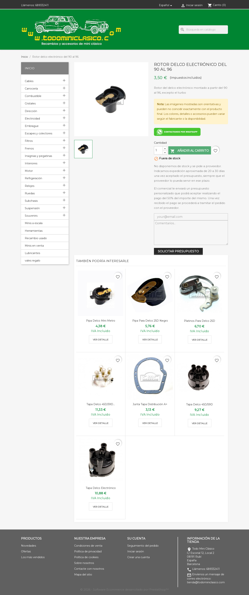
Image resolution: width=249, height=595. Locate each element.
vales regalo (32, 260)
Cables (29, 81)
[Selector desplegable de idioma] (166, 5)
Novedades (28, 545)
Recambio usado (36, 238)
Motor (29, 171)
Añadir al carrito (189, 151)
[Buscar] (203, 29)
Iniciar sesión (135, 551)
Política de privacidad (88, 551)
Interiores (31, 163)
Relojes (29, 186)
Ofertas (26, 551)
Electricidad (32, 118)
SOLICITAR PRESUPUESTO (178, 251)
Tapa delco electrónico (101, 488)
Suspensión (32, 208)
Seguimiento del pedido (143, 545)
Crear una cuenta (138, 557)
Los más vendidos (33, 557)
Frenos (29, 148)
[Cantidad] (158, 150)
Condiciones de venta (88, 545)
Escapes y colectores (38, 133)
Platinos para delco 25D (199, 321)
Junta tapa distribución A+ (150, 404)
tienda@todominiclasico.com (206, 582)
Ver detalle (100, 339)
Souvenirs (31, 215)
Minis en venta (34, 245)
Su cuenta (136, 538)
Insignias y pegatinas (38, 156)
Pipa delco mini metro (100, 320)
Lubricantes (32, 253)
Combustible (33, 96)
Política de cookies (86, 557)
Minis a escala (33, 223)
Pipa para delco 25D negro (150, 320)
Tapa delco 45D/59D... (100, 404)
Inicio (29, 68)
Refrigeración (33, 178)
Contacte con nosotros (89, 568)
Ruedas (30, 193)
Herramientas (33, 230)
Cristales (30, 103)
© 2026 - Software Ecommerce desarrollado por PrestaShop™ (124, 589)
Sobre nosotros (84, 563)
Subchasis (31, 200)
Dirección (31, 111)
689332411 (42, 5)
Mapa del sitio (83, 574)
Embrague (32, 126)
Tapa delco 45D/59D (199, 404)
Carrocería (31, 88)
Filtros (29, 141)
